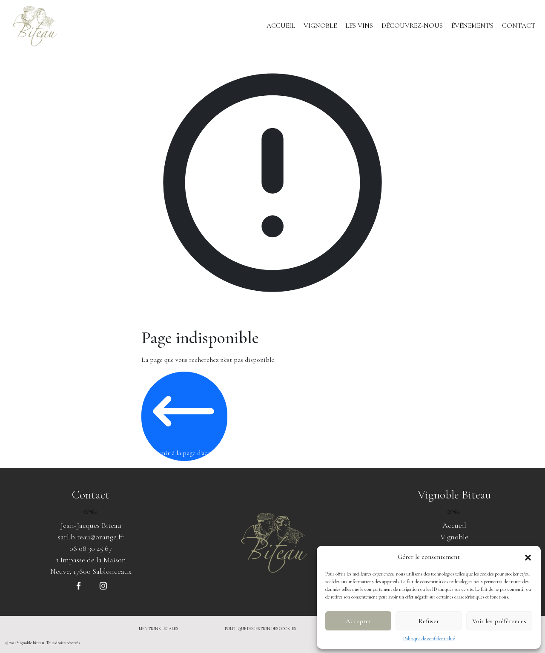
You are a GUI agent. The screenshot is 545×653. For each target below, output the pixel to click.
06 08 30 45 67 (90, 548)
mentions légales (158, 628)
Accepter (358, 621)
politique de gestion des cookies (260, 628)
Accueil (281, 25)
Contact (519, 25)
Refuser (429, 621)
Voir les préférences (499, 621)
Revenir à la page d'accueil (183, 416)
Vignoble (320, 25)
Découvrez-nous (412, 25)
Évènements (472, 25)
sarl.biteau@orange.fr (91, 536)
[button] (528, 557)
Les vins (359, 25)
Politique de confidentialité (429, 639)
